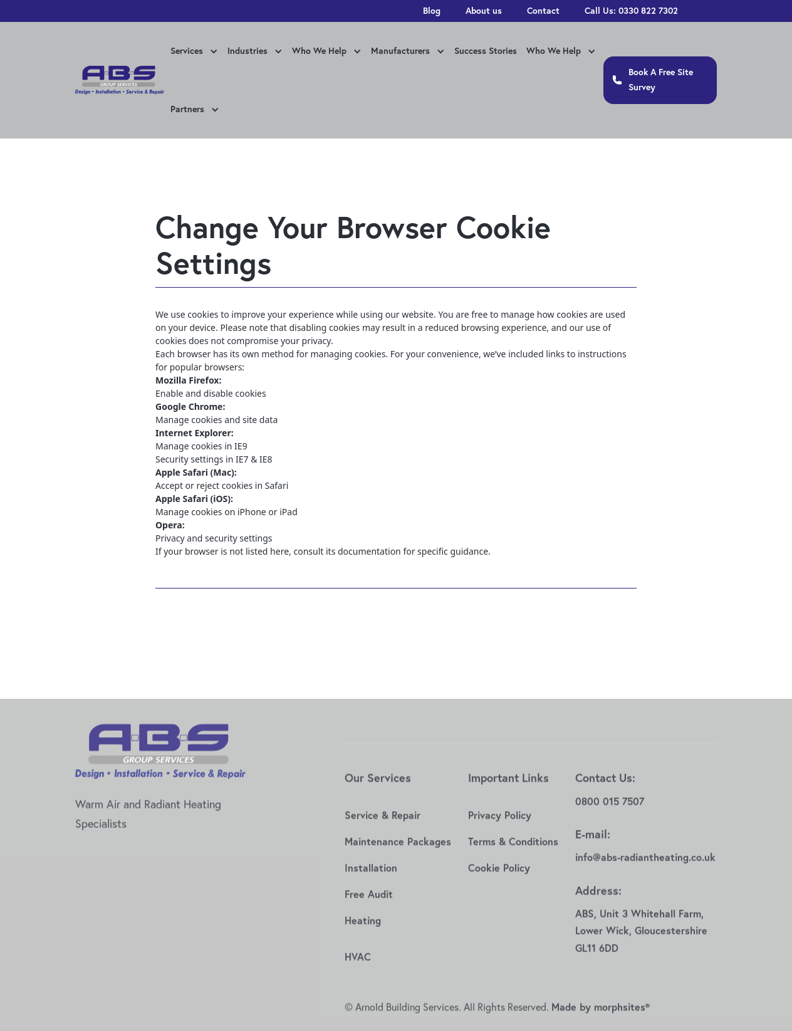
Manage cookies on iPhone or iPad (226, 512)
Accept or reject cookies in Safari (221, 485)
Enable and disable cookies (210, 393)
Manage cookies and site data (216, 420)
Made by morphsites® (600, 1016)
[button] (192, 52)
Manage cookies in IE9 (201, 446)
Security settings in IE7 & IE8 (214, 459)
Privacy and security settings (214, 538)
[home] (119, 80)
